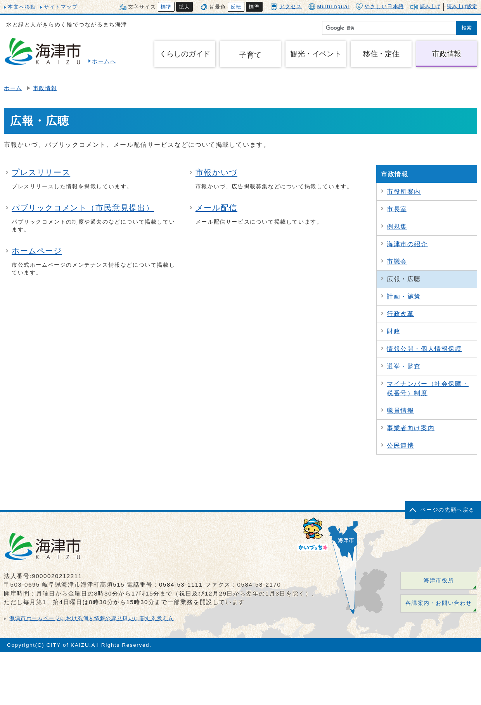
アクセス (286, 6)
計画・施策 (404, 296)
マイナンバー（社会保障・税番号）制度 (428, 388)
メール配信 (216, 207)
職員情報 (400, 410)
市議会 (397, 261)
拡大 (184, 7)
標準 (166, 7)
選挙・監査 (404, 366)
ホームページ (37, 251)
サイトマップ (61, 7)
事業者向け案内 (410, 428)
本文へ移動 (22, 7)
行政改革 (400, 314)
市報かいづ (216, 172)
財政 (393, 331)
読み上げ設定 (462, 6)
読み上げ (430, 6)
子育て (250, 55)
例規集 (397, 226)
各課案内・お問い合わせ (438, 603)
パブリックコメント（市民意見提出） (83, 207)
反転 (236, 7)
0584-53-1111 (181, 584)
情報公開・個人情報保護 (424, 349)
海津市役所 (439, 580)
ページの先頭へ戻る (447, 510)
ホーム (13, 88)
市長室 (397, 209)
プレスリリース (41, 172)
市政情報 (45, 88)
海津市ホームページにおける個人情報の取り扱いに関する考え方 (91, 618)
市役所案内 (404, 191)
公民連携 (400, 445)
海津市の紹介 (407, 244)
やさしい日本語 (380, 6)
